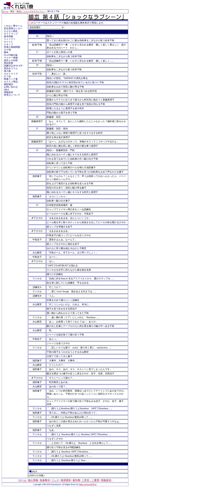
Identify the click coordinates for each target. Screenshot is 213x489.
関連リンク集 (11, 79)
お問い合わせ (11, 87)
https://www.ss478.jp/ (88, 484)
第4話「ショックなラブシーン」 (30, 11)
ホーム (5, 11)
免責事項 (45, 480)
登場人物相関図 (12, 47)
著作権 (76, 480)
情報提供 (8, 92)
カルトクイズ (11, 73)
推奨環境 (66, 480)
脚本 (12, 11)
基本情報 (8, 36)
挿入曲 (7, 71)
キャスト (8, 42)
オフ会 (7, 76)
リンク (55, 480)
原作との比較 (11, 60)
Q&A (6, 89)
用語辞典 (8, 63)
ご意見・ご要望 (90, 480)
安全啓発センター (13, 28)
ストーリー (9, 39)
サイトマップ (11, 34)
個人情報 (33, 480)
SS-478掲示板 (11, 55)
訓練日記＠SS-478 (13, 65)
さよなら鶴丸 (11, 31)
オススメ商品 (11, 81)
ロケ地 (7, 50)
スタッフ (8, 44)
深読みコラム (11, 68)
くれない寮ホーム (13, 26)
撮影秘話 (8, 84)
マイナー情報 (11, 57)
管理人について (12, 95)
